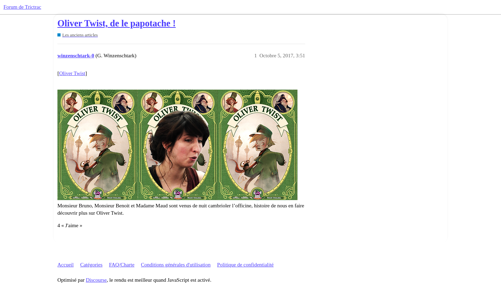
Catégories (91, 264)
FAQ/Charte (121, 264)
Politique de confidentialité (245, 264)
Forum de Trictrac (22, 7)
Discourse (96, 280)
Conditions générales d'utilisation (175, 264)
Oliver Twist (72, 73)
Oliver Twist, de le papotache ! (116, 23)
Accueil (65, 264)
